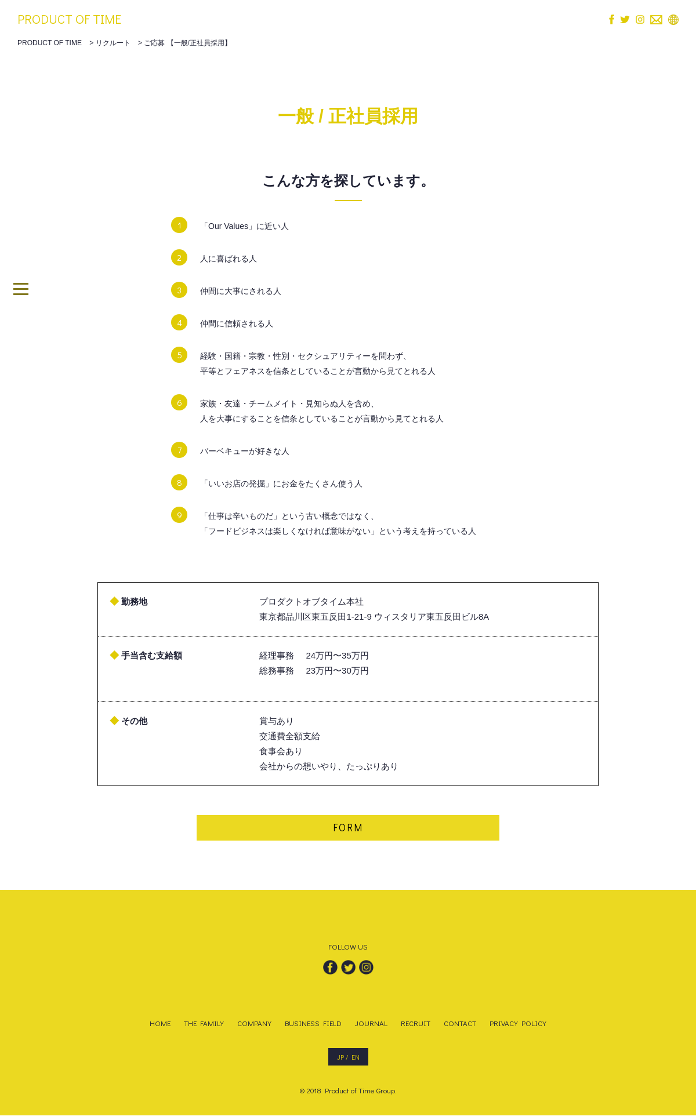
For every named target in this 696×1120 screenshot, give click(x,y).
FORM (348, 830)
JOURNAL (371, 1027)
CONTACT (460, 1027)
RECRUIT (415, 1027)
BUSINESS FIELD (313, 1027)
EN (355, 1061)
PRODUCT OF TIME (69, 18)
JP (340, 1061)
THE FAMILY (204, 1027)
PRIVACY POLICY (518, 1027)
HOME (160, 1027)
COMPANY (254, 1027)
